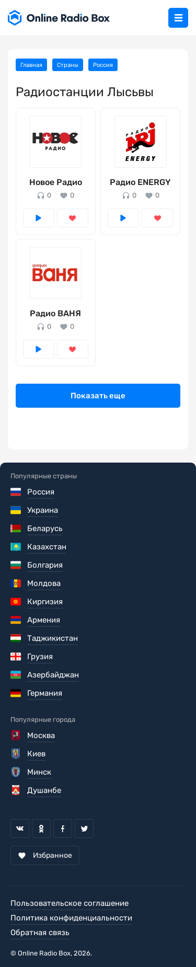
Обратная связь (40, 932)
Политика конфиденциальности (71, 918)
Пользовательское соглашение (69, 903)
